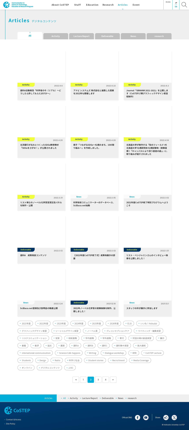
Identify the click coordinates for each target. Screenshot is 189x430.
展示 (162, 338)
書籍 (24, 345)
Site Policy (10, 423)
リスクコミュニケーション (34, 338)
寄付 (122, 338)
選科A (76, 345)
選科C (104, 345)
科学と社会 (74, 360)
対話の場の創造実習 (142, 338)
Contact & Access (13, 419)
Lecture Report (81, 36)
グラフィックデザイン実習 (34, 330)
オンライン (27, 367)
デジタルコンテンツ (50, 367)
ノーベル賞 (92, 330)
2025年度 (96, 323)
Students (26, 360)
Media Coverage (141, 360)
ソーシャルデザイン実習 (66, 330)
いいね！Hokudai (148, 323)
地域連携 (72, 338)
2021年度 (26, 323)
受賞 (57, 338)
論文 (50, 345)
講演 (62, 345)
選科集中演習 (122, 345)
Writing (92, 352)
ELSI (129, 323)
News (133, 36)
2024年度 (79, 323)
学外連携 (107, 338)
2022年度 (43, 323)
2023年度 (61, 323)
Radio (57, 360)
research (159, 36)
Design (42, 360)
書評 (37, 345)
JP (176, 3)
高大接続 (141, 345)
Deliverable (107, 36)
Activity (56, 36)
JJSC (70, 367)
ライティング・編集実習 (149, 330)
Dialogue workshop (114, 352)
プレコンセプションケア (117, 330)
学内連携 (89, 338)
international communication (36, 352)
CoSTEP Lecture (153, 352)
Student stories (95, 360)
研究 (134, 352)
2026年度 (114, 323)
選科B (90, 345)
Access (168, 2)
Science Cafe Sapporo (69, 352)
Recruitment (118, 360)
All (30, 35)
